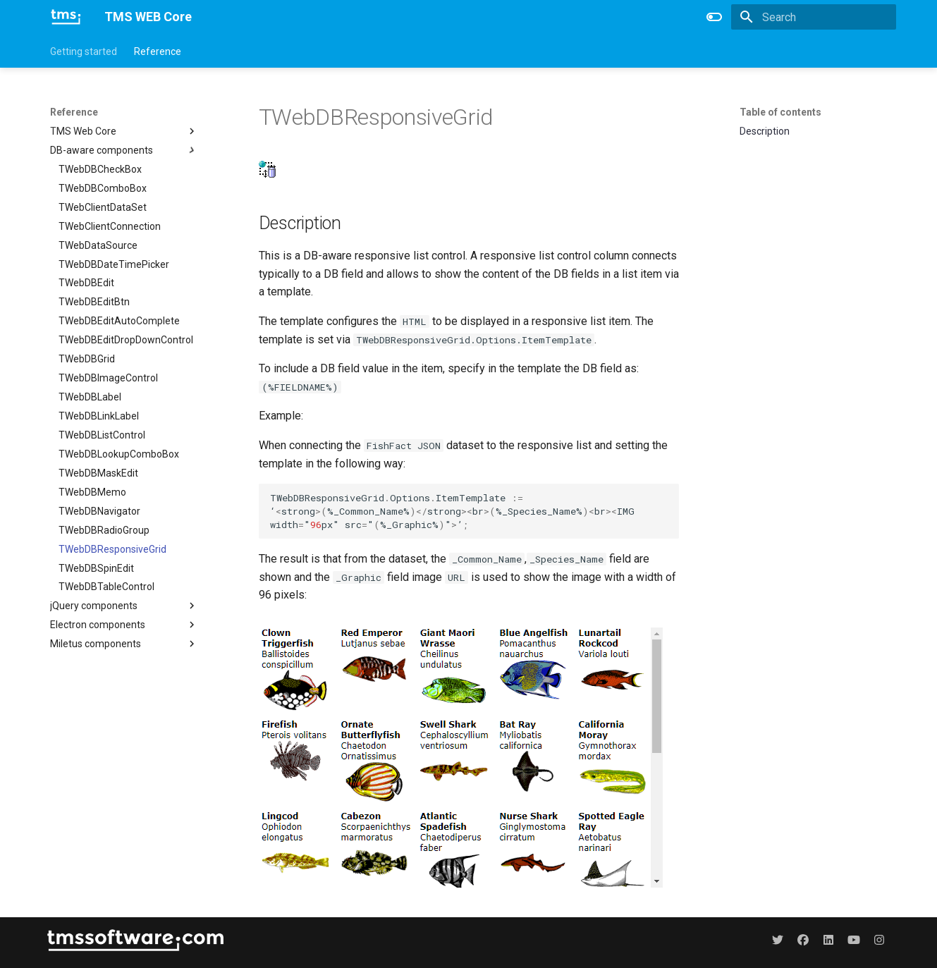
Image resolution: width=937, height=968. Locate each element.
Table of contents (780, 112)
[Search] (813, 17)
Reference (157, 51)
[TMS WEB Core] (65, 17)
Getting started (83, 51)
